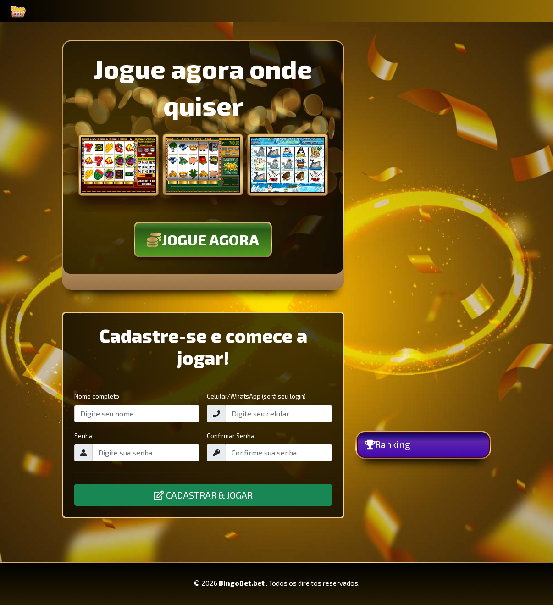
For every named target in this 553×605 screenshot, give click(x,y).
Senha (83, 435)
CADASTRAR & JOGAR (203, 494)
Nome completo (96, 396)
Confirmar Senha (230, 435)
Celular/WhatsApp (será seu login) (256, 396)
